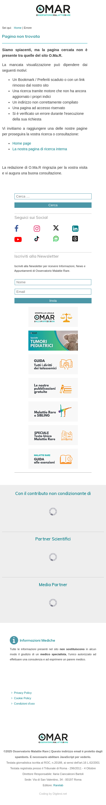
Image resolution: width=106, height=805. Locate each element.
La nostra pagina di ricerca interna (39, 149)
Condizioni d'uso (24, 703)
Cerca (53, 205)
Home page (21, 143)
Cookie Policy (22, 698)
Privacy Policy (22, 692)
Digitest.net (60, 793)
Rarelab (58, 785)
